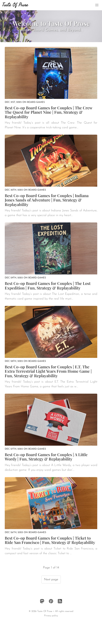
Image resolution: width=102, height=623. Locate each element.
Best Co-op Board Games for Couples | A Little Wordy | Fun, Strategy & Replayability (46, 457)
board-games (36, 102)
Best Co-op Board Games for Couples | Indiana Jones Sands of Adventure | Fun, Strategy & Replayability (47, 200)
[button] (97, 5)
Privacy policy (51, 615)
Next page (51, 579)
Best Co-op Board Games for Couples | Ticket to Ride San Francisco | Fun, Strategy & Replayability (50, 540)
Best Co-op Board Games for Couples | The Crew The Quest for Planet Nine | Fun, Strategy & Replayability (48, 112)
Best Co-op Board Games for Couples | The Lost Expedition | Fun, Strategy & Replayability (48, 285)
